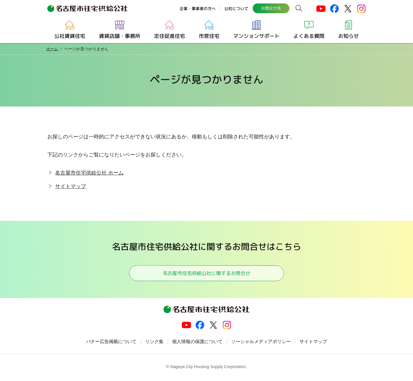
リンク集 (154, 343)
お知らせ (348, 36)
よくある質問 (308, 36)
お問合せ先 (271, 8)
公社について (236, 8)
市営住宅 (209, 36)
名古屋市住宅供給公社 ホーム (89, 173)
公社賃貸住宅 (69, 36)
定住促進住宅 (169, 36)
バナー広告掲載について (111, 343)
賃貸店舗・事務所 (119, 36)
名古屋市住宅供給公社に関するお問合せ (206, 274)
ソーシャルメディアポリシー (261, 343)
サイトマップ (70, 186)
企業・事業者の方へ (197, 8)
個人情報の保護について (197, 343)
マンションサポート (256, 36)
